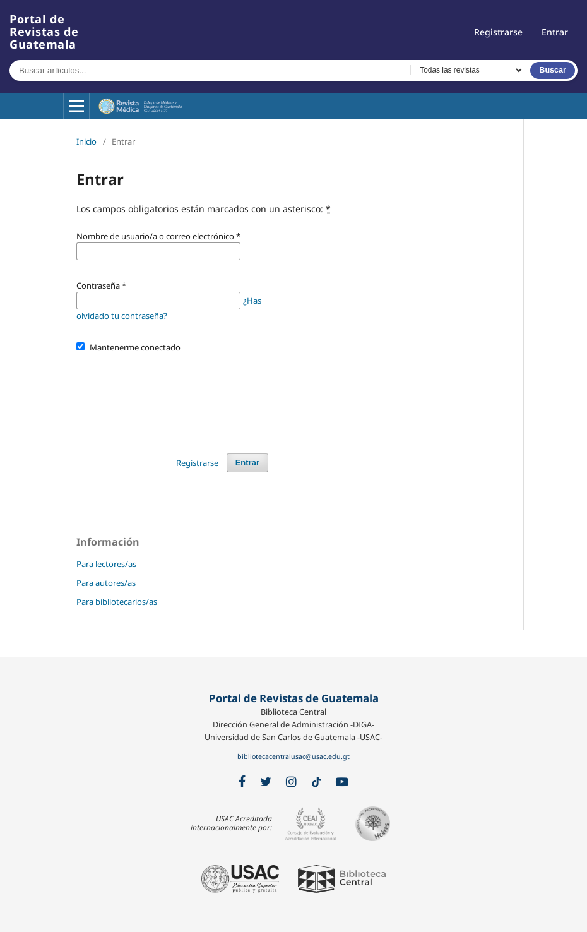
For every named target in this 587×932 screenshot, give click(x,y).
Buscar (552, 70)
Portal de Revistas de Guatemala (44, 32)
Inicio (86, 141)
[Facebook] (242, 782)
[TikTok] (316, 782)
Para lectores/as (106, 564)
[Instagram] (291, 782)
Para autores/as (106, 582)
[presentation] (172, 397)
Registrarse (498, 32)
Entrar (555, 32)
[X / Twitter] (265, 782)
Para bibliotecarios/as (116, 601)
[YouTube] (342, 782)
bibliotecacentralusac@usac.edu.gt (293, 756)
